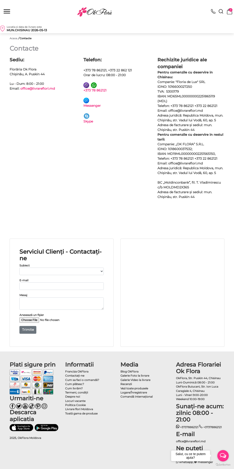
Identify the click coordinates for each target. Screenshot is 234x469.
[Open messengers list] (223, 455)
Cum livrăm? (74, 388)
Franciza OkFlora (76, 371)
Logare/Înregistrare (133, 392)
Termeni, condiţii (76, 392)
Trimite (28, 330)
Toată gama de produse (81, 413)
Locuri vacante (75, 401)
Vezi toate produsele (134, 388)
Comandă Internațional (136, 396)
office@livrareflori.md (37, 88)
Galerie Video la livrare (135, 380)
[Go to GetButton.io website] (223, 464)
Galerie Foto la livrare (134, 375)
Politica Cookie (75, 405)
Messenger (92, 106)
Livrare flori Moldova (79, 409)
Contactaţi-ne (74, 375)
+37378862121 (187, 427)
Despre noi (72, 396)
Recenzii (126, 384)
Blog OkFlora (129, 371)
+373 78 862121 (94, 90)
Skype (88, 121)
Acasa (13, 38)
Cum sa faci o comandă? (82, 380)
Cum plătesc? (74, 384)
